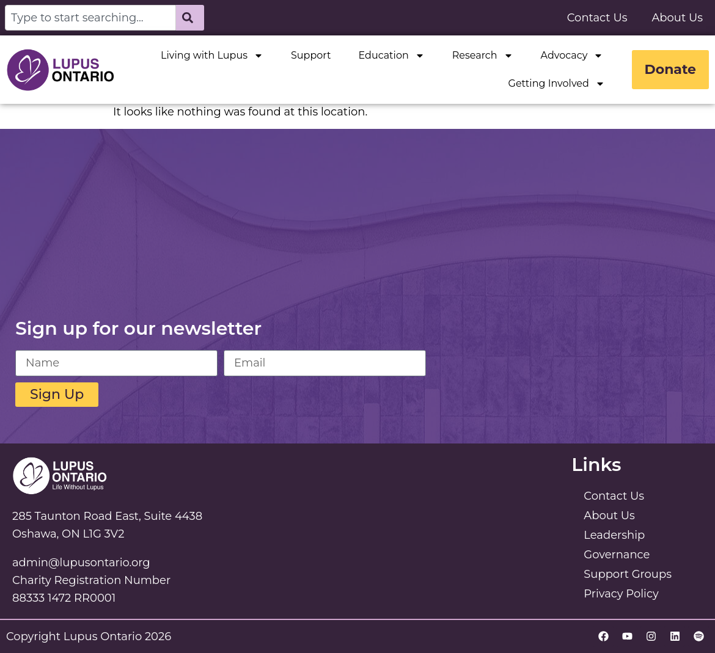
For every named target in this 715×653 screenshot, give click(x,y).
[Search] (190, 18)
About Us (677, 17)
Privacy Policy (621, 593)
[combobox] (90, 18)
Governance (617, 554)
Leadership (614, 535)
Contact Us (597, 17)
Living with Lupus (212, 56)
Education (391, 56)
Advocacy (572, 56)
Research (482, 56)
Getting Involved (556, 84)
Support (311, 55)
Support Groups (628, 574)
